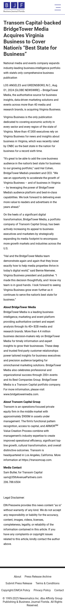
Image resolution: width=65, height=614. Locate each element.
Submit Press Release (19, 583)
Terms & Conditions (47, 583)
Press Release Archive (38, 576)
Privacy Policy (42, 590)
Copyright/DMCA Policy (15, 590)
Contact (59, 590)
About (17, 576)
